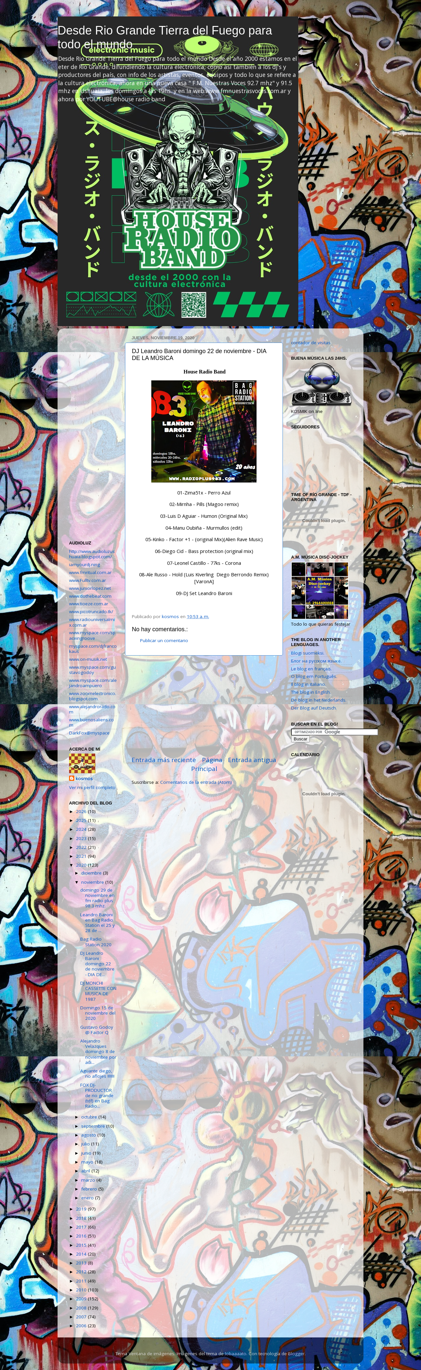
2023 (82, 838)
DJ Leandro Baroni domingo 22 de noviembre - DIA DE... (97, 963)
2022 (82, 847)
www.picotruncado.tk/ (91, 611)
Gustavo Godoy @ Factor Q (96, 1029)
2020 (82, 865)
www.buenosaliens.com (91, 722)
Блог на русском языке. (316, 661)
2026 (82, 811)
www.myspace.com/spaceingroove (92, 635)
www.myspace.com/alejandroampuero (93, 682)
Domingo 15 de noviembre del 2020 (97, 1013)
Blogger (296, 1354)
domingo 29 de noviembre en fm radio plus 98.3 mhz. (97, 898)
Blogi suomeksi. (307, 653)
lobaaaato (235, 1354)
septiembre (93, 1126)
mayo (88, 1162)
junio (87, 1153)
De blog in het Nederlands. (318, 700)
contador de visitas (311, 343)
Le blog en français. (311, 669)
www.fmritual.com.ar (90, 572)
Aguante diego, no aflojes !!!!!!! (97, 1073)
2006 (82, 1326)
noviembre (93, 882)
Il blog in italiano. (308, 684)
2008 (82, 1308)
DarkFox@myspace (89, 733)
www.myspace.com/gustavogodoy (92, 669)
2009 (82, 1299)
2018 (82, 1218)
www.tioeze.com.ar (88, 604)
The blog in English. (311, 692)
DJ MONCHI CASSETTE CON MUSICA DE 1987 (98, 991)
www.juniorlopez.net (90, 588)
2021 (82, 856)
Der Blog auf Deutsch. (314, 708)
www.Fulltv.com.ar (87, 580)
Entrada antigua (252, 760)
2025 (82, 820)
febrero (89, 1189)
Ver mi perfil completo (92, 787)
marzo (88, 1180)
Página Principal (206, 764)
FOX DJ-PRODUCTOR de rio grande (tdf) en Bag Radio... (96, 1095)
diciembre (92, 873)
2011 (82, 1281)
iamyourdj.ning (84, 564)
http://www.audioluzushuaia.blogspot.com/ (92, 554)
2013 (82, 1263)
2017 (82, 1227)
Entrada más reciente (164, 760)
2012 (82, 1272)
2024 (82, 829)
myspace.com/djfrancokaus (93, 648)
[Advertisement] (204, 705)
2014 (82, 1254)
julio (86, 1144)
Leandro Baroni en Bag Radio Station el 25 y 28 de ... (97, 923)
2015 (82, 1245)
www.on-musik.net (88, 659)
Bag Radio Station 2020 (95, 941)
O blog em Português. (314, 676)
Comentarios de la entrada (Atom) (196, 782)
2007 (82, 1317)
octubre (89, 1117)
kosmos (84, 778)
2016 (82, 1236)
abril (86, 1171)
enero (88, 1198)
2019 (82, 1209)
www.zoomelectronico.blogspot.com (92, 696)
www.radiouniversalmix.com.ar (92, 622)
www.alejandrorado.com (92, 709)
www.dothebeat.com (90, 596)
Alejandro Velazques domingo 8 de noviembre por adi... (98, 1051)
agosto (89, 1135)
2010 (82, 1290)
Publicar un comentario (164, 640)
